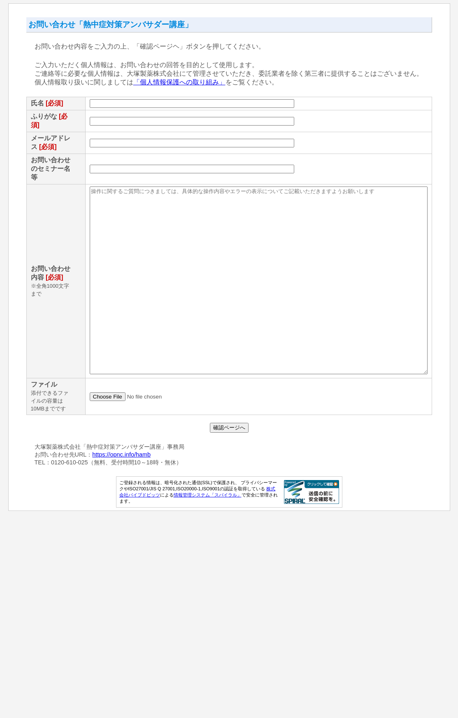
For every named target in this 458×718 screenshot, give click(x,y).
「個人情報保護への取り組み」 (174, 82)
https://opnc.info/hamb (117, 658)
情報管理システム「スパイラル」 (209, 698)
